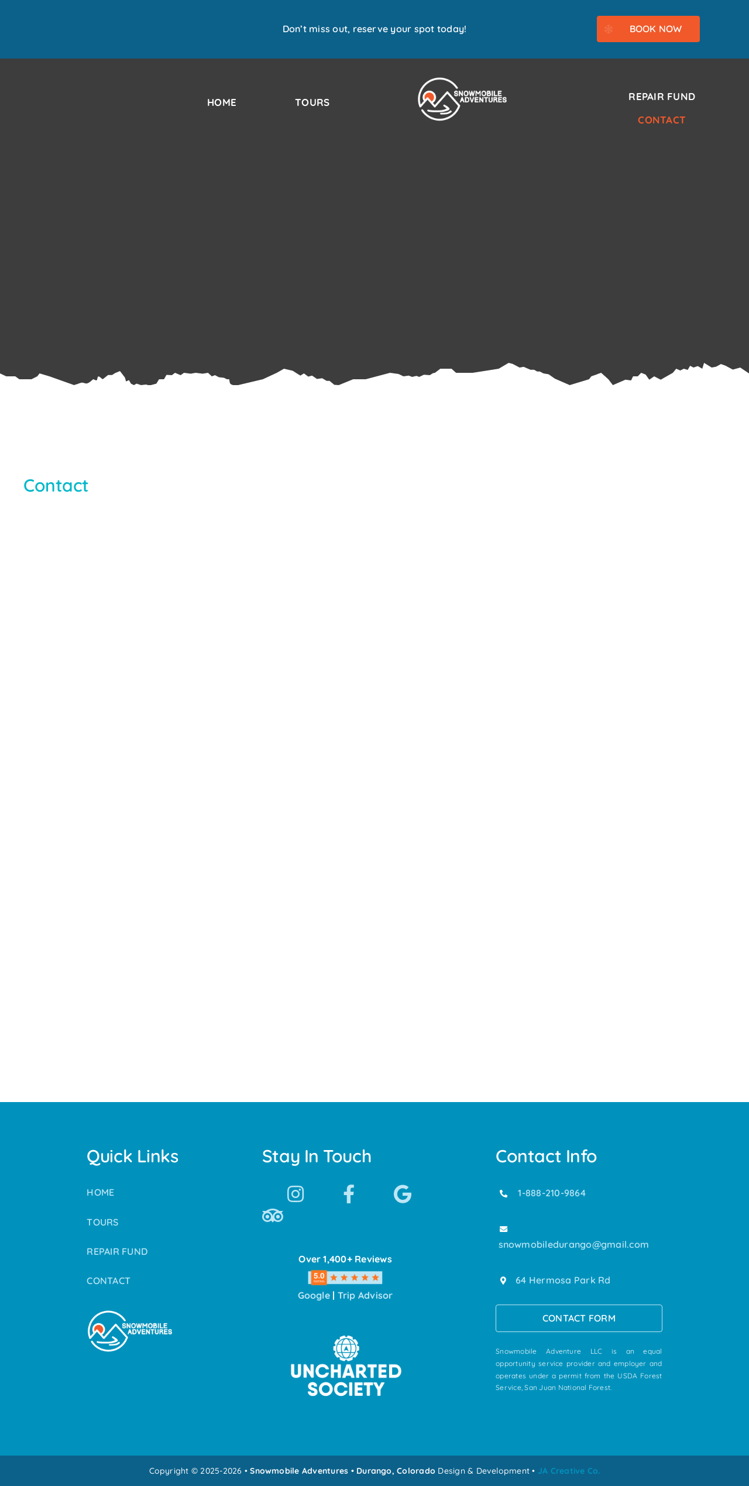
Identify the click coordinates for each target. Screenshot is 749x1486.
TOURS (102, 1222)
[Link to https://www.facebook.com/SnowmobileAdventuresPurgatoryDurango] (349, 1194)
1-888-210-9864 (551, 1193)
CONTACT (108, 1280)
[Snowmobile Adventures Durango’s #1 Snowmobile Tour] (463, 81)
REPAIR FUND (117, 1251)
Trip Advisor (365, 1295)
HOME (100, 1192)
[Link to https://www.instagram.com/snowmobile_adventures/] (295, 1194)
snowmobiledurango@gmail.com (574, 1244)
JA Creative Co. (569, 1471)
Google (314, 1295)
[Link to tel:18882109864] (503, 1193)
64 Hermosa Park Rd (563, 1280)
